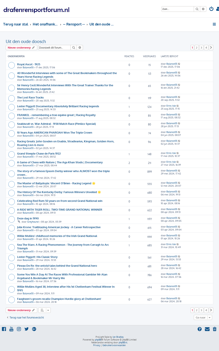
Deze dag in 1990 (28, 218)
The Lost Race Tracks (30, 97)
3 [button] (201, 47)
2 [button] (196, 47)
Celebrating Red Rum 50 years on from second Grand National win (59, 200)
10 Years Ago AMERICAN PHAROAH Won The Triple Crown (54, 132)
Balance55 (28, 67)
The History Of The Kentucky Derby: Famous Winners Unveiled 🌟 (59, 192)
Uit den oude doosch (26, 41)
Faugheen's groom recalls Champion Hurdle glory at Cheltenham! (59, 298)
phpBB (98, 339)
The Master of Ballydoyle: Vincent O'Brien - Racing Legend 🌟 (56, 183)
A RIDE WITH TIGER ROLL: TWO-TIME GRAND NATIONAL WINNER (59, 209)
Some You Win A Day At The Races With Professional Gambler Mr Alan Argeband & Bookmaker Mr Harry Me (62, 276)
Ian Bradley (118, 337)
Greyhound (33, 221)
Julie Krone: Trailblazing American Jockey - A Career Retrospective (59, 227)
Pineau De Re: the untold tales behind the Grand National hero (57, 265)
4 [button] (206, 47)
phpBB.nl (123, 342)
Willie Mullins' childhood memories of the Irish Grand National (57, 236)
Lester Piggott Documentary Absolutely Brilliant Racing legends (58, 106)
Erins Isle (171, 105)
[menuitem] (212, 9)
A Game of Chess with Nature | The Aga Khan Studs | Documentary (60, 162)
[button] (211, 47)
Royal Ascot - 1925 (28, 64)
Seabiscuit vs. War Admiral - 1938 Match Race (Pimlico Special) (56, 123)
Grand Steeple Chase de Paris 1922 (39, 153)
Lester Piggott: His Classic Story (37, 257)
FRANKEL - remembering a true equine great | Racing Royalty (56, 115)
